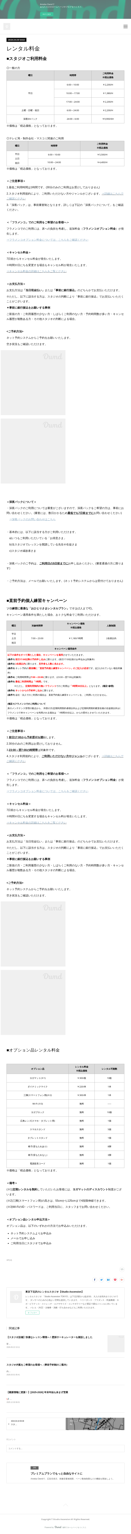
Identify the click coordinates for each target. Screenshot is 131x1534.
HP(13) (9, 1260)
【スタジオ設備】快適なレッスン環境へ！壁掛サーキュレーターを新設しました (49, 1337)
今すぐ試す (46, 14)
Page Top (65, 1506)
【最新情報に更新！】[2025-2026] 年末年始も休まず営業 (37, 1392)
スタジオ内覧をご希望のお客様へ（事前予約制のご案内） (37, 1365)
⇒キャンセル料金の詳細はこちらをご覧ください (36, 271)
